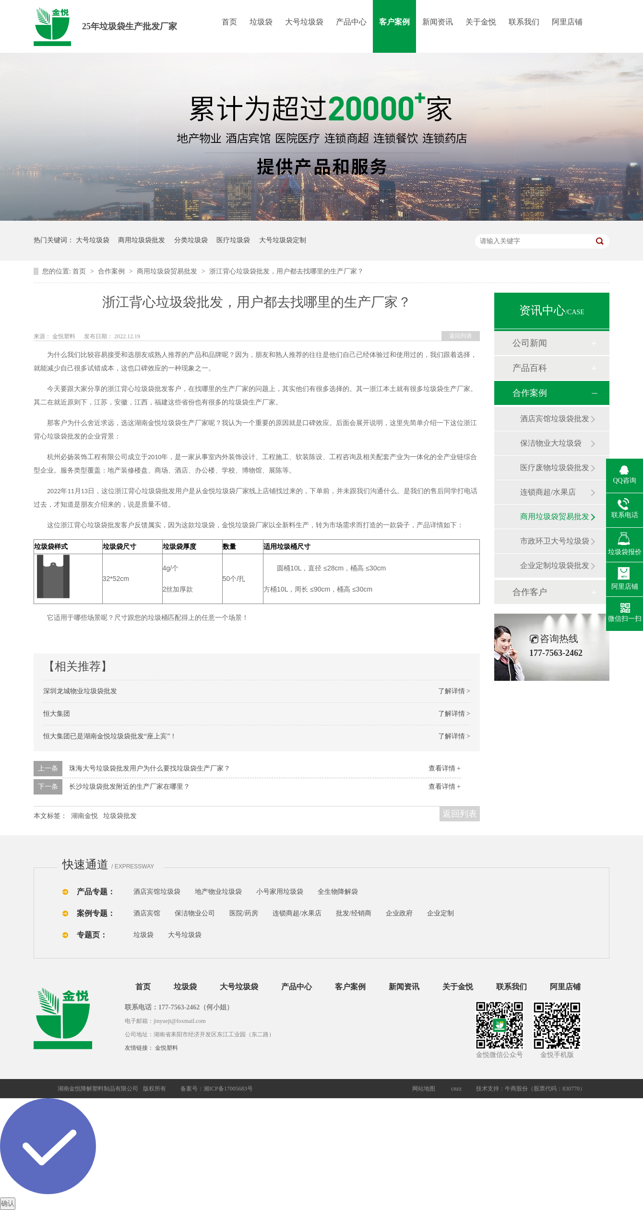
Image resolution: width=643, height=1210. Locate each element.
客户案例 (394, 22)
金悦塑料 (166, 1047)
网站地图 (423, 1088)
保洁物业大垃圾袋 (551, 443)
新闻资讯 (437, 22)
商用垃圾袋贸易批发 (168, 271)
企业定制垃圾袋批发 (554, 565)
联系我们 (524, 22)
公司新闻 (529, 343)
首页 (229, 22)
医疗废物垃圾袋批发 (554, 467)
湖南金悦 (84, 815)
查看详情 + (445, 768)
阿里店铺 (567, 22)
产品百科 (529, 368)
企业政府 (399, 913)
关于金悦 (480, 22)
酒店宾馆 (146, 913)
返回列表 (460, 335)
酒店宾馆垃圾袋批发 (554, 419)
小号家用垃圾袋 (279, 891)
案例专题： (96, 913)
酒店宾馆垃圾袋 (156, 891)
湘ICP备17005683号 (228, 1088)
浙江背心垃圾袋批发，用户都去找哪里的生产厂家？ (286, 271)
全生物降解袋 (338, 891)
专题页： (92, 935)
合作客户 (529, 592)
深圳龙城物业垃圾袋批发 (80, 691)
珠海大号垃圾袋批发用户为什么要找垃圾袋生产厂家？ (149, 768)
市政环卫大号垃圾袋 (554, 541)
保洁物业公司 (195, 913)
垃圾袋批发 (120, 815)
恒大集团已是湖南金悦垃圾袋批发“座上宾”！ (110, 736)
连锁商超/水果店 (548, 492)
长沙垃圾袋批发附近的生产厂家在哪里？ (129, 786)
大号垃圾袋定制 (282, 240)
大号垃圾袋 (304, 22)
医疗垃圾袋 (233, 240)
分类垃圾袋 (191, 240)
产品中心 (351, 22)
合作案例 (112, 271)
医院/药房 (243, 913)
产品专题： (96, 892)
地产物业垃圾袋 (218, 891)
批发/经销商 (353, 913)
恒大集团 (56, 713)
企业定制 (440, 913)
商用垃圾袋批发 (141, 240)
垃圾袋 (261, 22)
